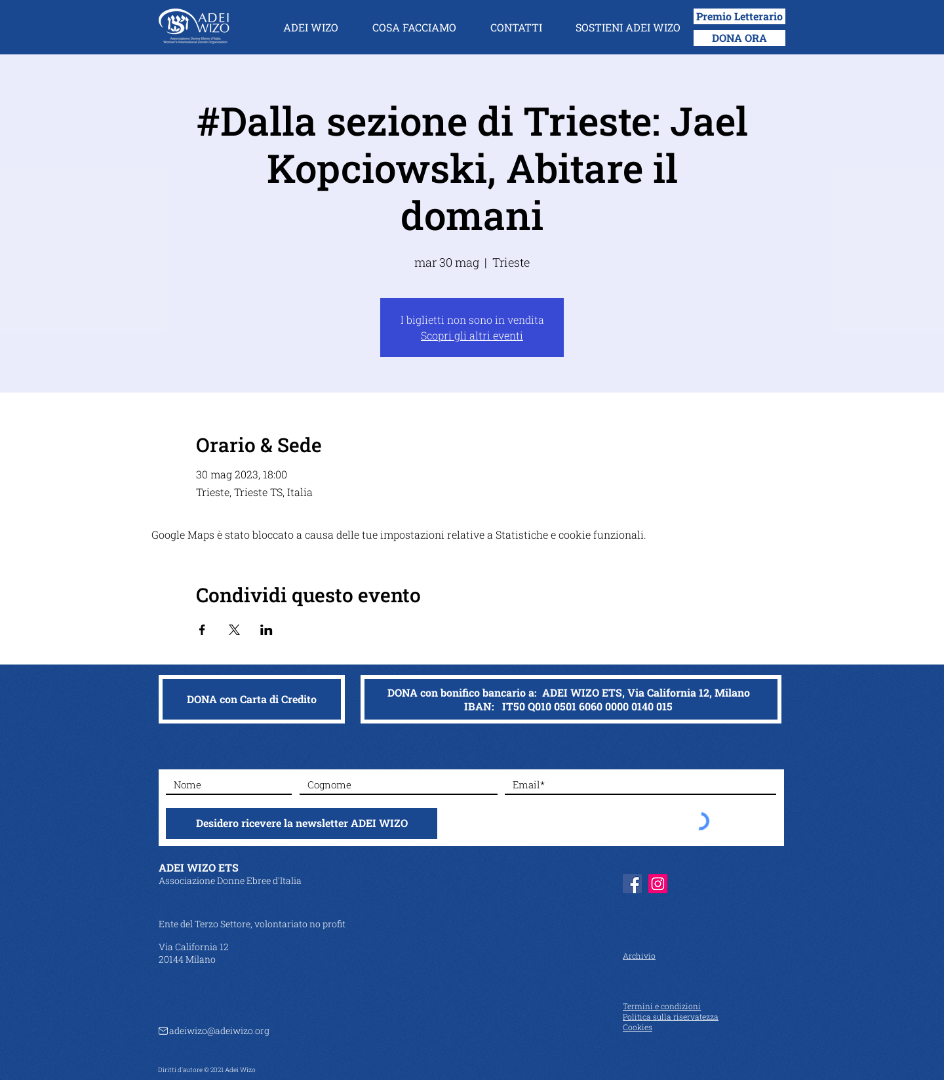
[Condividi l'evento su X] (234, 630)
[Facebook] (632, 883)
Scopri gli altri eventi (472, 335)
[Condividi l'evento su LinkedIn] (266, 630)
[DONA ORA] (739, 38)
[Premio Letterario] (739, 16)
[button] (310, 27)
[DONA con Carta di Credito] (252, 699)
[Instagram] (657, 883)
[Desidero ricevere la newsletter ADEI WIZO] (301, 823)
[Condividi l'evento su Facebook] (202, 630)
